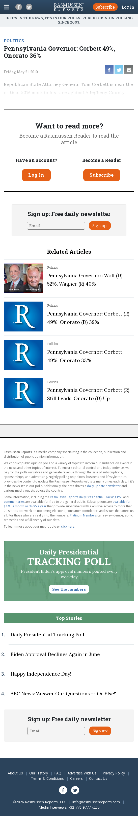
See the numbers (69, 589)
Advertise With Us (82, 773)
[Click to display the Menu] (6, 7)
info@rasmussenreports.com (96, 802)
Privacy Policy (114, 773)
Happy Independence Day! (41, 674)
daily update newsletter (104, 486)
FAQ (57, 773)
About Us (15, 773)
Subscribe (102, 175)
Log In (128, 7)
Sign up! (99, 225)
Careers (76, 778)
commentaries (14, 501)
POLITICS (14, 40)
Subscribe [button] (105, 7)
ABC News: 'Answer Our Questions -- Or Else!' (63, 694)
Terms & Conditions (47, 778)
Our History (38, 773)
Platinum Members (83, 515)
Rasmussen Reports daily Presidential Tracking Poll (86, 497)
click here (67, 526)
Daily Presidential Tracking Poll (47, 635)
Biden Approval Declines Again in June (55, 654)
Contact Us (98, 778)
